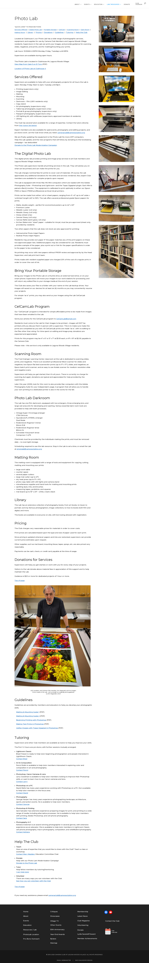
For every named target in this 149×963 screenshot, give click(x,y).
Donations (48, 32)
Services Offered (21, 30)
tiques (55, 912)
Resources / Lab (30, 930)
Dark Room (85, 30)
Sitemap (53, 943)
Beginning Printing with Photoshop (31, 720)
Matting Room (20, 32)
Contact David (22, 793)
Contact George (22, 804)
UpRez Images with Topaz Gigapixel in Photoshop (37, 728)
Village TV (54, 921)
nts (60, 925)
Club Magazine (83, 921)
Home (25, 912)
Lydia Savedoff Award (86, 934)
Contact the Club (112, 921)
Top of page (20, 581)
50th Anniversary (57, 929)
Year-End (54, 934)
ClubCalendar (138, 4)
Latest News (82, 916)
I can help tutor (22, 872)
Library (30, 32)
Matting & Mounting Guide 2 (28, 716)
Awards (61, 934)
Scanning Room (73, 30)
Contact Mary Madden (25, 854)
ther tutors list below (28, 125)
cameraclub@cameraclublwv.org (71, 133)
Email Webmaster (64, 960)
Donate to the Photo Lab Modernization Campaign (36, 145)
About (77, 4)
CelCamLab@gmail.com (66, 319)
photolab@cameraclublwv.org (29, 449)
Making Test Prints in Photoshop (30, 724)
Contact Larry (22, 782)
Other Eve (54, 925)
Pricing (39, 32)
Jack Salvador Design (83, 960)
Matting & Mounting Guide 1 (27, 712)
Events (87, 4)
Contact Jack (21, 818)
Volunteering (82, 925)
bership (85, 912)
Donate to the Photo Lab (26, 863)
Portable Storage (50, 30)
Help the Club (81, 32)
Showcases (55, 916)
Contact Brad (21, 759)
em (80, 912)
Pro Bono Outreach (31, 939)
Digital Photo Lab (35, 30)
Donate (127, 4)
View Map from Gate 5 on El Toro (28, 64)
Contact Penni (22, 770)
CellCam (62, 30)
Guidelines (59, 32)
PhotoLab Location (31, 934)
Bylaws (53, 939)
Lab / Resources (113, 4)
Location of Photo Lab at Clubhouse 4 (30, 69)
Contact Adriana (23, 832)
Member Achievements (87, 938)
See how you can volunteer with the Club (33, 881)
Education (98, 4)
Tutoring (69, 32)
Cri (51, 912)
